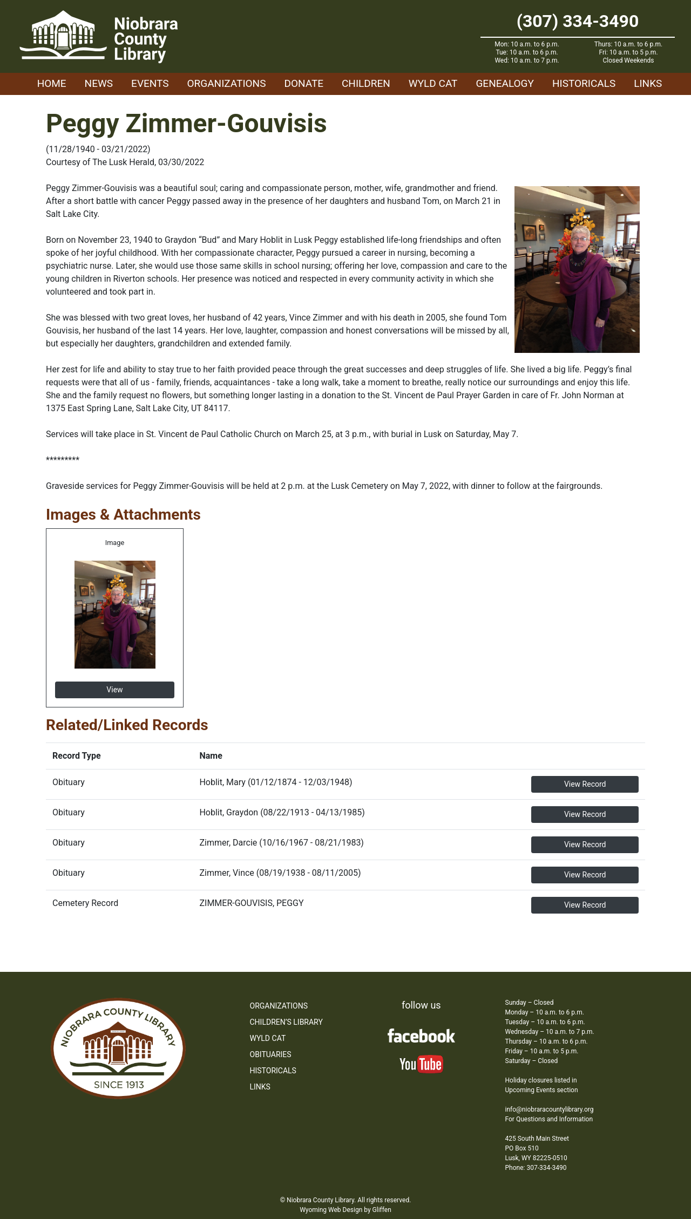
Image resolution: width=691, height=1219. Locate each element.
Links (648, 83)
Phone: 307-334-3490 (536, 1168)
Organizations (226, 83)
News (99, 83)
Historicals (583, 83)
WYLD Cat (433, 83)
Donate (303, 83)
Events (149, 83)
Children (366, 83)
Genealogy (505, 83)
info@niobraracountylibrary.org (549, 1109)
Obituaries (271, 1054)
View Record (585, 784)
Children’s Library (286, 1022)
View (114, 689)
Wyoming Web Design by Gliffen (345, 1210)
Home (51, 83)
